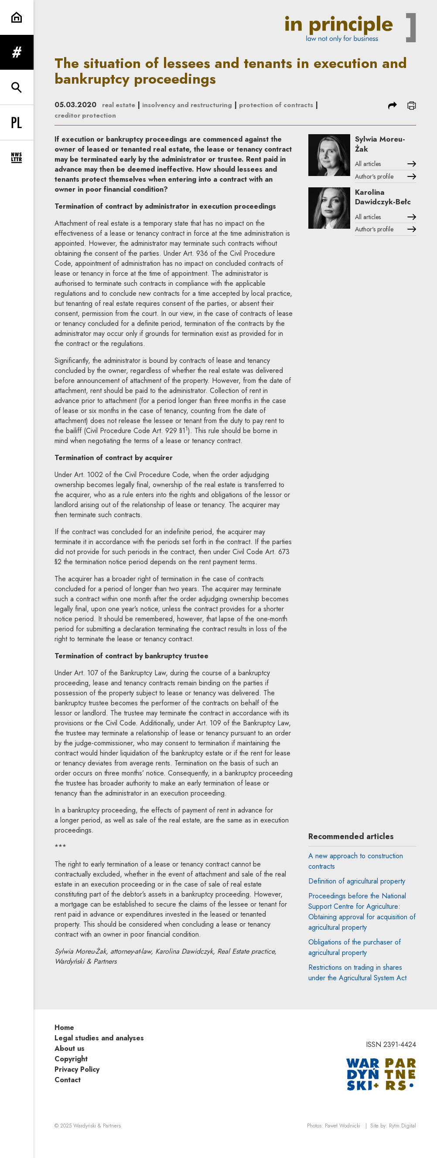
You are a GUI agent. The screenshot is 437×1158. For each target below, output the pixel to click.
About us (70, 1063)
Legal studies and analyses (99, 1052)
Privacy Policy (77, 1084)
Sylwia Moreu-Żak (386, 144)
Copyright (71, 1073)
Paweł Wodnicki (342, 1141)
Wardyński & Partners (97, 1141)
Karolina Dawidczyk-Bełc (381, 204)
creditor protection (124, 115)
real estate (120, 105)
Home (64, 1042)
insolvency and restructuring (193, 105)
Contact (68, 1094)
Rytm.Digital (402, 1141)
